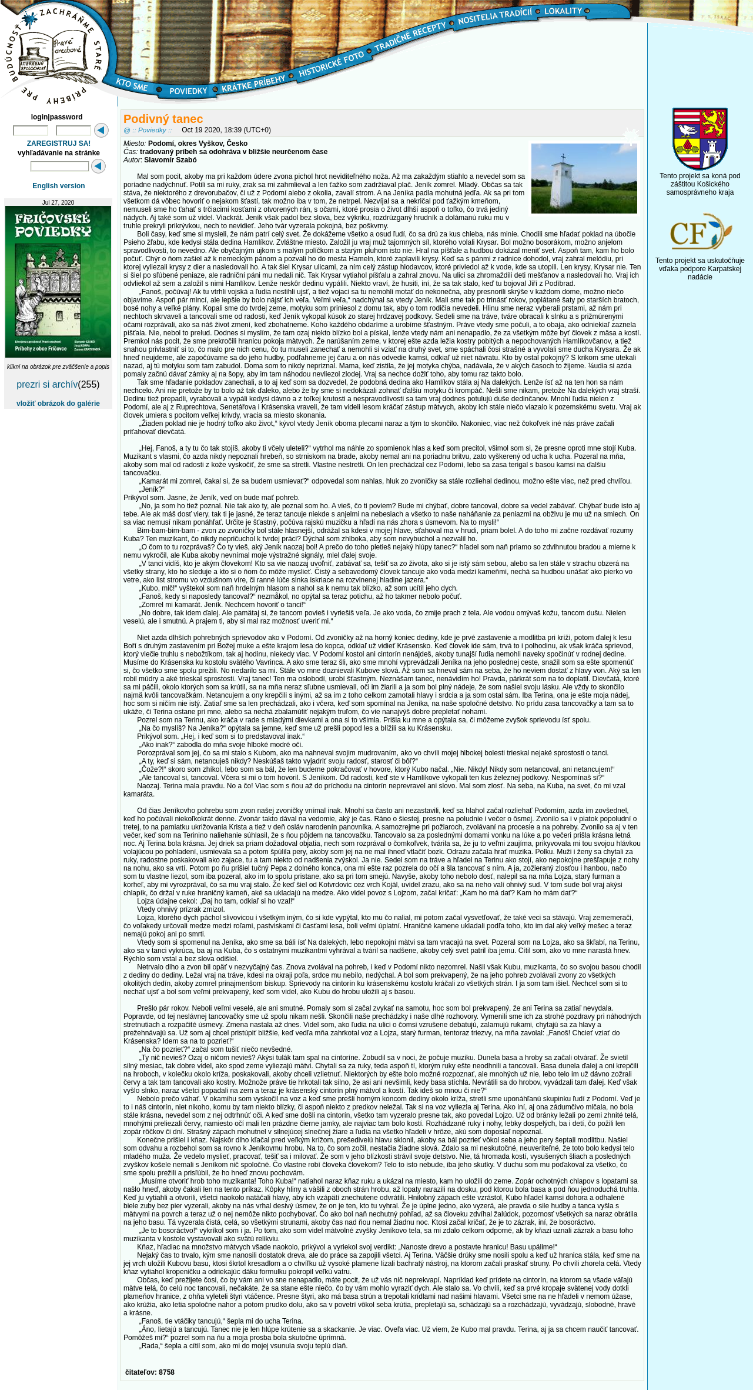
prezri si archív (47, 384)
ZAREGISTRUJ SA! (59, 143)
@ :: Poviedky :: (147, 130)
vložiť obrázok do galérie (58, 403)
